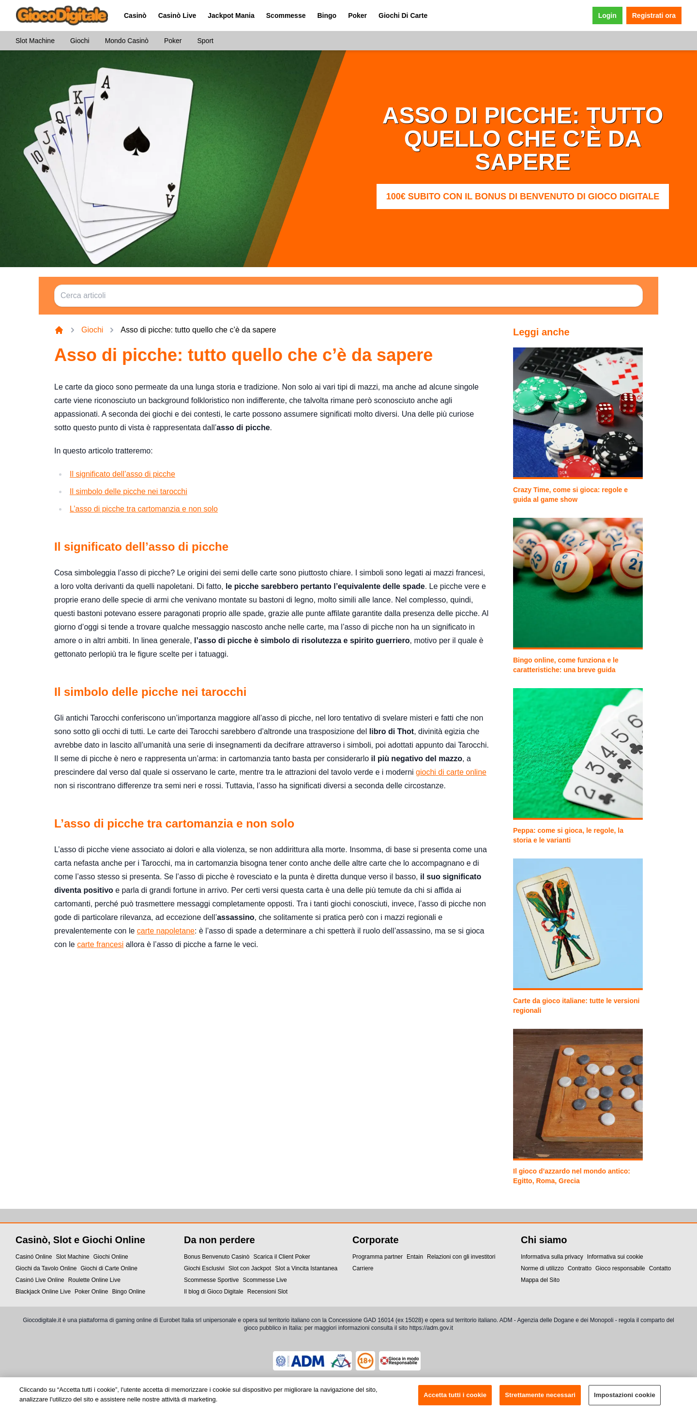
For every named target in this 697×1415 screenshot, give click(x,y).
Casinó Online (33, 1256)
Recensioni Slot (267, 1291)
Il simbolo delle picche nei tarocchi (128, 491)
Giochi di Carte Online (109, 1268)
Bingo (326, 15)
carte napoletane (166, 931)
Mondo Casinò (127, 41)
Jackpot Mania (231, 15)
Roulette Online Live (94, 1280)
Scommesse (286, 15)
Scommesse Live (264, 1280)
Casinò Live (177, 15)
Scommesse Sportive (211, 1280)
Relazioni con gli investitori (461, 1256)
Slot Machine (35, 41)
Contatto (660, 1268)
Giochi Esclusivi (204, 1268)
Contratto (579, 1268)
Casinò (135, 15)
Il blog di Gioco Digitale (213, 1291)
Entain (415, 1256)
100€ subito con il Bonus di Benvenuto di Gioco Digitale (523, 196)
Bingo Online (128, 1291)
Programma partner (377, 1256)
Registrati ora (654, 15)
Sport (205, 41)
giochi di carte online (451, 772)
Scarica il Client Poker (281, 1256)
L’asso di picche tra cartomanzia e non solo (144, 509)
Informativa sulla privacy (552, 1256)
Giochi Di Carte (403, 15)
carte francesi (100, 944)
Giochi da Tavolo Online (46, 1268)
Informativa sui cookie (615, 1256)
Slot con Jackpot (249, 1268)
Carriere (362, 1268)
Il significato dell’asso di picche (122, 474)
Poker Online (91, 1291)
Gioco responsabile (620, 1268)
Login (607, 15)
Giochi (80, 41)
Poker (357, 15)
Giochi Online (110, 1256)
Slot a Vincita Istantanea (306, 1268)
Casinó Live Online (39, 1280)
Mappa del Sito (540, 1280)
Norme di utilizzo (542, 1268)
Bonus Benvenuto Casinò (216, 1256)
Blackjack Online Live (43, 1291)
